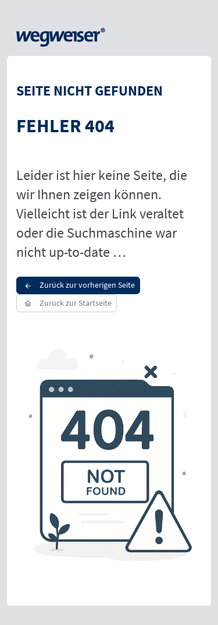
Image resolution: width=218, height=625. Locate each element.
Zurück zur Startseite (67, 303)
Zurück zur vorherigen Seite (78, 285)
